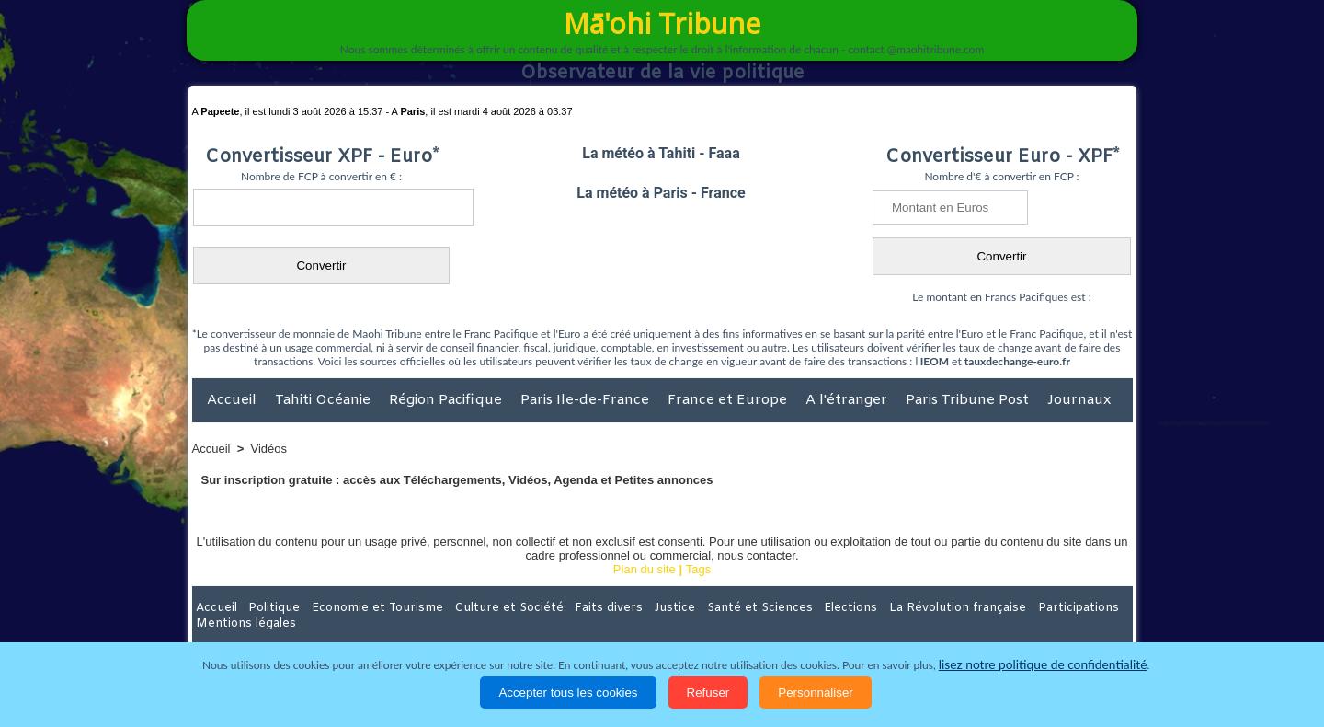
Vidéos (269, 449)
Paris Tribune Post (969, 400)
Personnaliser (815, 692)
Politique (267, 607)
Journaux (1079, 400)
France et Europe (729, 400)
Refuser (708, 692)
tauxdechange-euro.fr (1017, 361)
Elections (784, 607)
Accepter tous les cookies (567, 692)
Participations (991, 607)
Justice (626, 607)
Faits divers (569, 607)
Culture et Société (480, 607)
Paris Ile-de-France (586, 400)
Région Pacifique (447, 400)
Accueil (233, 400)
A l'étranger (848, 400)
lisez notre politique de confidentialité (1043, 665)
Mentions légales (1081, 607)
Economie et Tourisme (360, 607)
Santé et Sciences (702, 607)
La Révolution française (881, 607)
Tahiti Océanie (324, 400)
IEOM (934, 361)
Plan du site (644, 569)
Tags (698, 569)
